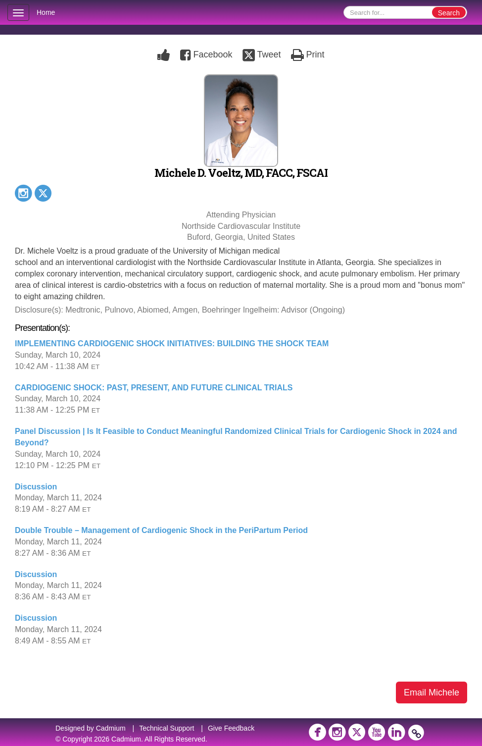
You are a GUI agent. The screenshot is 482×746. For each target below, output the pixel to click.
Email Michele (431, 692)
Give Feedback (231, 728)
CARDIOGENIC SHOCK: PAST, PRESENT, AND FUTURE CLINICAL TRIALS (154, 387)
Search (449, 13)
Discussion (36, 486)
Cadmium (111, 728)
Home (46, 12)
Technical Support (166, 728)
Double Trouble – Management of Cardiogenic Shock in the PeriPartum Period (161, 530)
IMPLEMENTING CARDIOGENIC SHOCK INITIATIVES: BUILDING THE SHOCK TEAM (172, 343)
